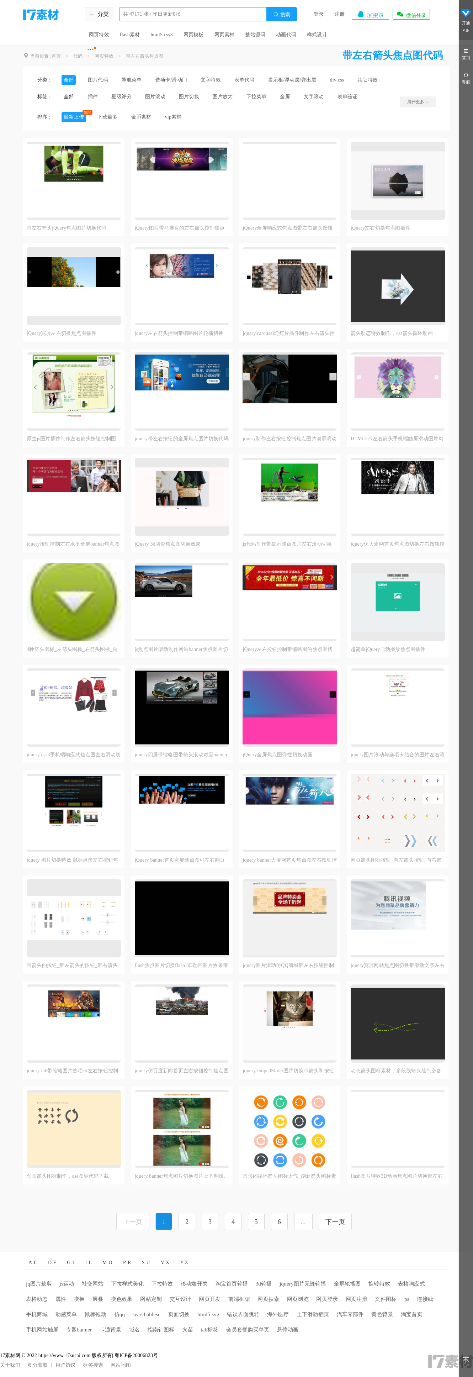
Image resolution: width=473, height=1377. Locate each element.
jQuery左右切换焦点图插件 (380, 228)
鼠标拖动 (95, 1314)
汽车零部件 (350, 1314)
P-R (127, 1262)
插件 (93, 96)
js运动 (67, 1284)
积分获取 (38, 1365)
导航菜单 (132, 80)
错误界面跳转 (243, 1314)
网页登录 (327, 1299)
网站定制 (151, 1299)
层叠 (97, 1299)
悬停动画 (288, 1330)
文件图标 (386, 1299)
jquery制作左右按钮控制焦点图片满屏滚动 (289, 438)
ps (406, 1299)
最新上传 (74, 117)
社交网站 (92, 1284)
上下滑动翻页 (313, 1314)
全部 (69, 80)
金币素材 (141, 117)
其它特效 (367, 80)
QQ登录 (370, 14)
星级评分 (121, 96)
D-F (52, 1262)
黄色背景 (382, 1314)
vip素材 (173, 117)
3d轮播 (264, 1284)
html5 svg (208, 1314)
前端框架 (239, 1299)
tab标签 (209, 1330)
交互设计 (180, 1299)
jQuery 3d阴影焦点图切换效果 (168, 544)
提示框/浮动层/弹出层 (292, 80)
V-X (165, 1262)
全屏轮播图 (347, 1284)
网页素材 (224, 34)
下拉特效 (162, 1284)
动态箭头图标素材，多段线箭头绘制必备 (396, 1070)
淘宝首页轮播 (232, 1284)
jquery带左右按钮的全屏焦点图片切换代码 (182, 438)
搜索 (281, 14)
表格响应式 (411, 1284)
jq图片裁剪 (39, 1284)
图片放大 (223, 96)
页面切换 (179, 1314)
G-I (70, 1262)
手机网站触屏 (42, 1330)
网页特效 (99, 34)
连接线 (425, 1299)
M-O (107, 1262)
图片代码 (98, 80)
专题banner (79, 1330)
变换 (79, 1299)
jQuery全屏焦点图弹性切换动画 (277, 754)
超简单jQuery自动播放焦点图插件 (388, 649)
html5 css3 (161, 34)
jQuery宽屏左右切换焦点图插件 (61, 333)
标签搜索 (93, 1365)
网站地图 (121, 1365)
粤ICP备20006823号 (136, 1355)
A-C (32, 1262)
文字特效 (211, 80)
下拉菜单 (256, 96)
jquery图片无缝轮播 (303, 1284)
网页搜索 (268, 1299)
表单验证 (348, 96)
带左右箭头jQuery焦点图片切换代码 (67, 228)
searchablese (146, 1314)
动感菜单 (66, 1314)
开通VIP (466, 21)
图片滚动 (155, 96)
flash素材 (130, 34)
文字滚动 (314, 96)
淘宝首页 (411, 1314)
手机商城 (37, 1314)
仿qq (119, 1314)
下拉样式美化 (127, 1284)
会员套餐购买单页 (248, 1330)
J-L (88, 1262)
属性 (60, 1299)
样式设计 (317, 34)
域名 (134, 1330)
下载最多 (107, 117)
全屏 (285, 96)
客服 (466, 78)
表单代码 (244, 80)
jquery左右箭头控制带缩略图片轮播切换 (179, 333)
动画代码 (286, 34)
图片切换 (189, 96)
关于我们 (10, 1365)
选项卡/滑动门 (171, 80)
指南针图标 (161, 1330)
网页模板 (194, 34)
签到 (466, 53)
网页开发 (209, 1299)
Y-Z (184, 1262)
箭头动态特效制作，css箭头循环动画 (392, 333)
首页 (56, 56)
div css (337, 80)
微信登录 (411, 14)
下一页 (335, 1221)
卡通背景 (110, 1330)
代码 (78, 56)
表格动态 (37, 1299)
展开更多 (418, 101)
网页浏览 (298, 1299)
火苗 (187, 1330)
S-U (146, 1262)
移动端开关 (194, 1284)
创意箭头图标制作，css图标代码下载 (68, 1176)
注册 (340, 14)
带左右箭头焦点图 (145, 56)
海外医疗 (278, 1314)
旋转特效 (379, 1284)
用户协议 (65, 1365)
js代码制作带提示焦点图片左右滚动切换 (287, 544)
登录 (319, 14)
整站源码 (255, 34)
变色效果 (122, 1299)
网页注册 (356, 1299)
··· (90, 49)
